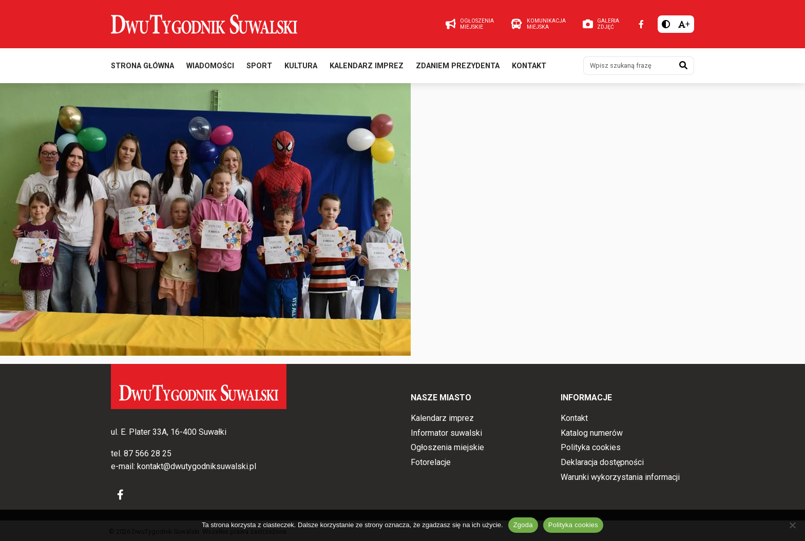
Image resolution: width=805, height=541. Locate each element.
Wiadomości (210, 66)
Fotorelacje (431, 462)
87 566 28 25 (147, 453)
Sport (259, 66)
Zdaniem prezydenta (458, 66)
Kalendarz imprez (367, 66)
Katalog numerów (592, 433)
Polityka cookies (591, 447)
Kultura (300, 66)
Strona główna (142, 66)
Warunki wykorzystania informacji (620, 477)
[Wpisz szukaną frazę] (628, 65)
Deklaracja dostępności (602, 462)
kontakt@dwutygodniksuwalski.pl (196, 466)
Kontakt (529, 66)
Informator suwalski (446, 433)
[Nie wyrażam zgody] (792, 525)
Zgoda (523, 525)
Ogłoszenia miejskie (447, 447)
